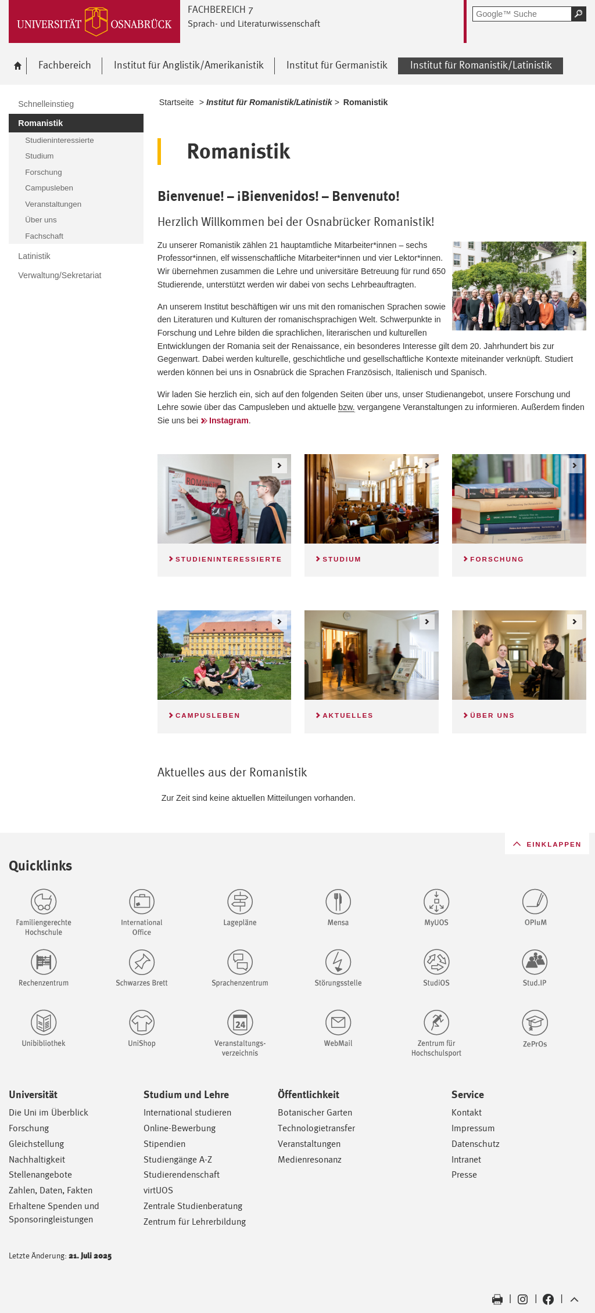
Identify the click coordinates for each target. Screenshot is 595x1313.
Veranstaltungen (309, 1143)
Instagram (229, 420)
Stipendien (164, 1143)
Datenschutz (475, 1143)
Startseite (176, 102)
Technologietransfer (316, 1128)
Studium (341, 559)
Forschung (497, 559)
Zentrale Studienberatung (193, 1205)
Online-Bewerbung (180, 1128)
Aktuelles (348, 715)
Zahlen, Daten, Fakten (50, 1190)
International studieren (187, 1112)
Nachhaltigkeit (37, 1159)
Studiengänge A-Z (178, 1159)
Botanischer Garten (315, 1112)
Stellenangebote (40, 1174)
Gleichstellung (36, 1143)
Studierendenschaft (182, 1174)
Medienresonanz (310, 1159)
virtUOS (158, 1190)
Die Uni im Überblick (48, 1112)
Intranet (466, 1159)
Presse (464, 1174)
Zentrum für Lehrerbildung (195, 1221)
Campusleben (208, 715)
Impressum (473, 1128)
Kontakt (466, 1112)
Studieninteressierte (228, 559)
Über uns (492, 715)
